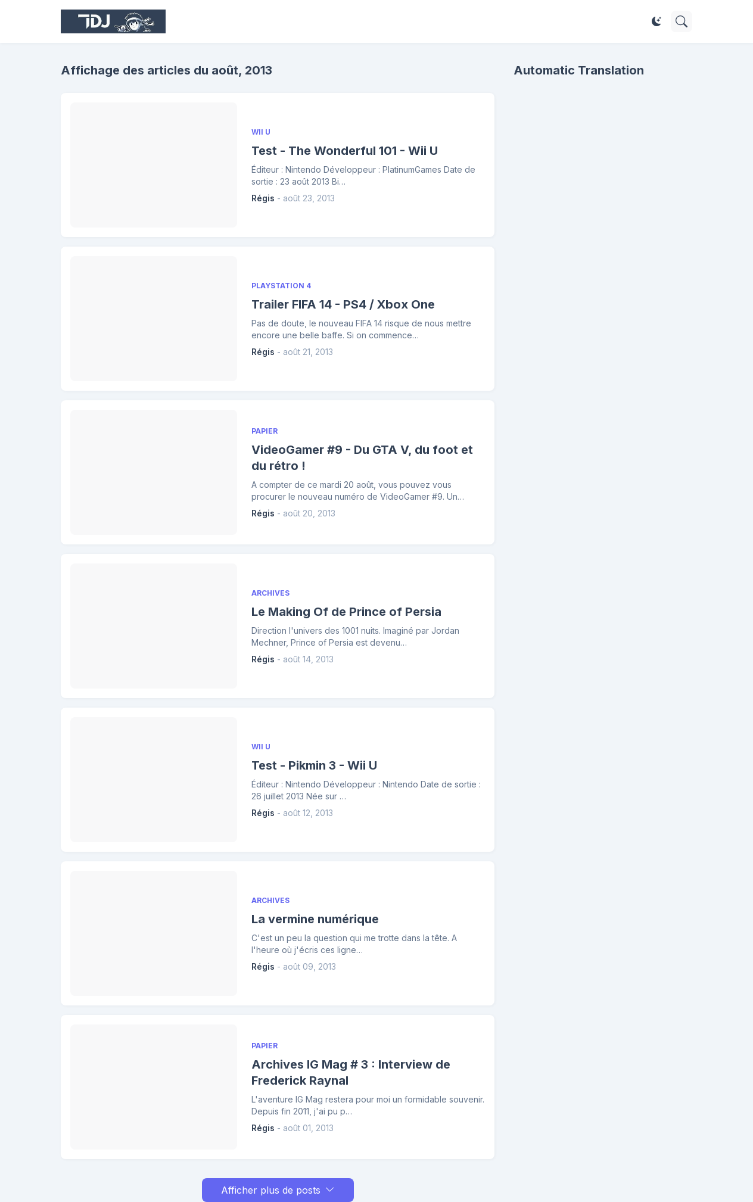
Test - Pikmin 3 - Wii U (314, 765)
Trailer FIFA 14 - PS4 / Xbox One (343, 304)
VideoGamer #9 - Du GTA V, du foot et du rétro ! (362, 458)
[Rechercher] (681, 21)
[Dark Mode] (656, 21)
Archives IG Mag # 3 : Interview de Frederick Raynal (350, 1072)
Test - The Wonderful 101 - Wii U (344, 151)
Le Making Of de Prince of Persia (346, 612)
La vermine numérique (315, 919)
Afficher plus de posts (271, 1190)
